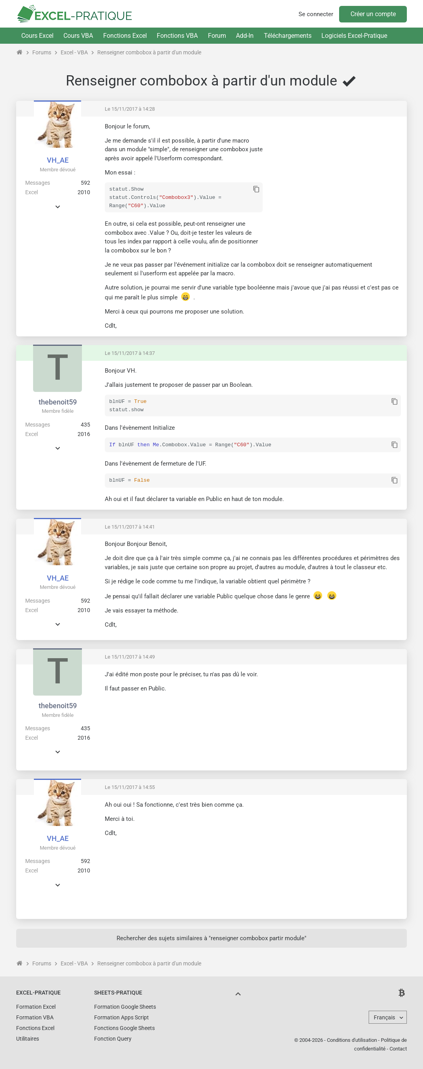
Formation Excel (36, 1006)
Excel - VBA (74, 52)
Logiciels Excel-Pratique (354, 35)
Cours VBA (78, 35)
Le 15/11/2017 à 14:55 (130, 786)
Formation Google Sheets (125, 1006)
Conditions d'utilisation (352, 1039)
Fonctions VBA (177, 35)
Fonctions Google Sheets (124, 1027)
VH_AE (58, 160)
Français (384, 1016)
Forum (217, 35)
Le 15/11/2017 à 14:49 (130, 656)
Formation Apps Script (121, 1016)
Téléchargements (288, 35)
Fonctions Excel (125, 35)
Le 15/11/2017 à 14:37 (130, 353)
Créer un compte (373, 14)
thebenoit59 (58, 402)
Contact (398, 1048)
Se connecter (316, 14)
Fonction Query (113, 1038)
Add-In (245, 35)
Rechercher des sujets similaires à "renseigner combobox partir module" (211, 937)
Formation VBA (35, 1016)
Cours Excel (37, 35)
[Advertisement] (335, 177)
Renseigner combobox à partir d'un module (149, 52)
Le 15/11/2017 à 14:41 (130, 526)
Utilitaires (27, 1038)
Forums (41, 52)
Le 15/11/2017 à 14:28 (130, 109)
